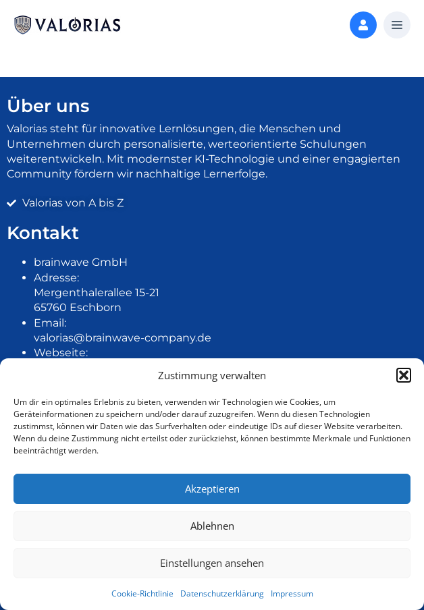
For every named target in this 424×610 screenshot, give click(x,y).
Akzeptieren (212, 488)
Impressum (292, 593)
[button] (403, 375)
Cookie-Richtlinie (142, 593)
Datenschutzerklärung (222, 593)
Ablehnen (212, 525)
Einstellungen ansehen (212, 563)
